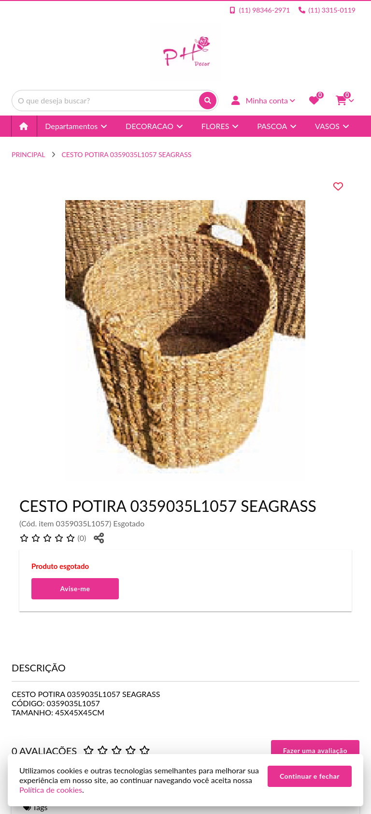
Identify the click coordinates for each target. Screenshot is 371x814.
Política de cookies (50, 789)
